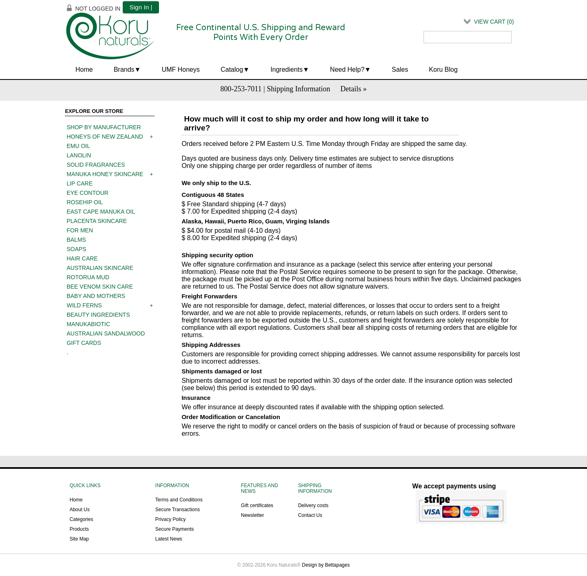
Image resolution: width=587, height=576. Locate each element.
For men (79, 230)
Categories (81, 519)
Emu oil (78, 146)
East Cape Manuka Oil (100, 211)
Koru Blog (443, 69)
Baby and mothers (95, 296)
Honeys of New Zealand (104, 136)
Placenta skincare (96, 221)
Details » (353, 89)
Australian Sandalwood (105, 333)
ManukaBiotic (88, 324)
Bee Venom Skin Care (99, 286)
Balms (76, 239)
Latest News (168, 539)
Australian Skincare (99, 268)
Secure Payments (174, 529)
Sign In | (140, 7)
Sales (400, 69)
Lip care (79, 183)
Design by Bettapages (326, 565)
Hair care (81, 258)
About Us (80, 509)
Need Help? (347, 69)
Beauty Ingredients (98, 314)
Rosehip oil (84, 202)
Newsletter (252, 515)
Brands (124, 69)
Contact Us (310, 515)
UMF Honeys (181, 69)
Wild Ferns (84, 305)
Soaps (76, 249)
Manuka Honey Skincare (104, 174)
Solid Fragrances (95, 164)
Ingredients (286, 69)
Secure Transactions (177, 509)
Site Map (79, 539)
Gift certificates (257, 505)
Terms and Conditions (179, 500)
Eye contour (87, 193)
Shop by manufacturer (103, 127)
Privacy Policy (170, 519)
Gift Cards (83, 343)
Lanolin (78, 155)
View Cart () (494, 21)
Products (79, 529)
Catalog (232, 69)
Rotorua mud (87, 277)
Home (84, 69)
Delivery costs (313, 505)
